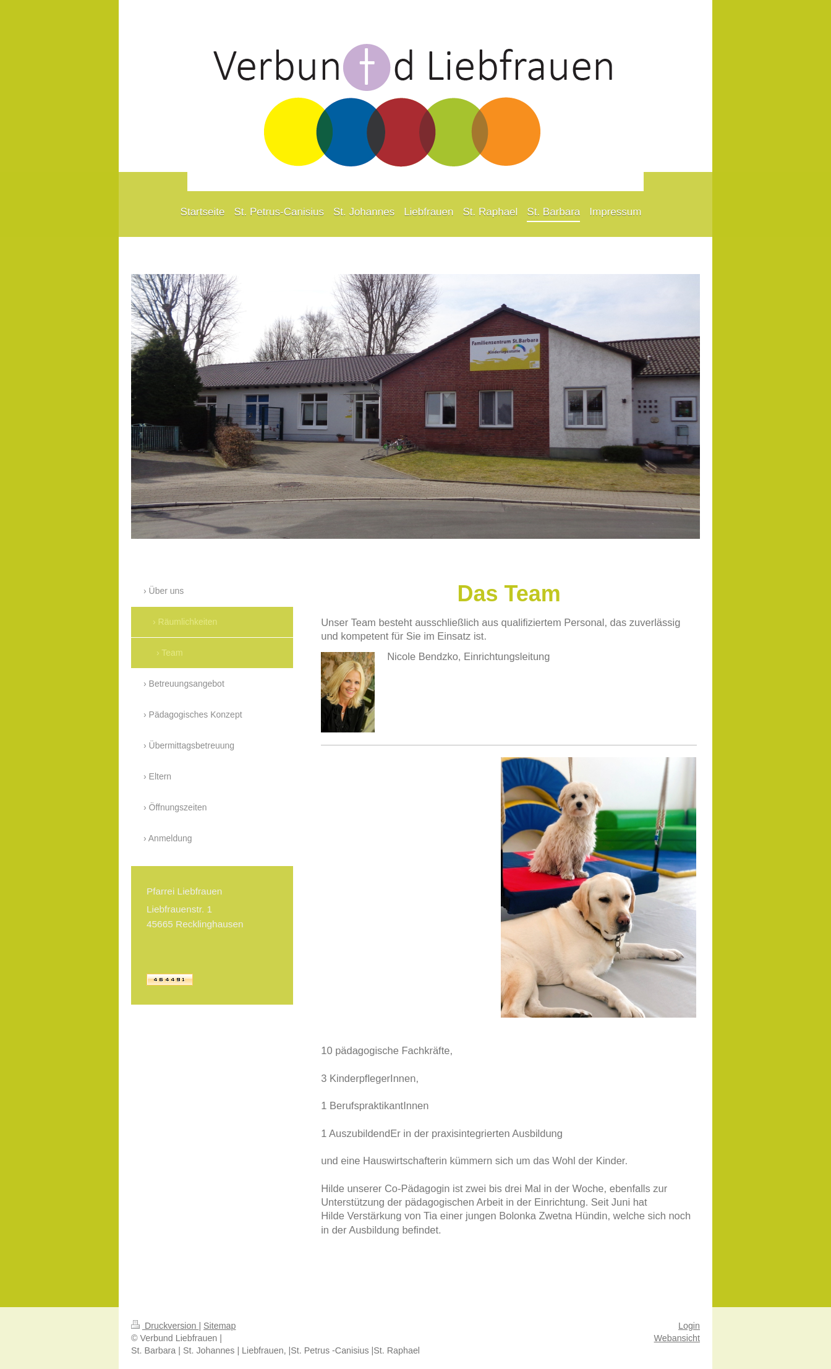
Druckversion (164, 1326)
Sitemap (219, 1326)
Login (689, 1326)
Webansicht (677, 1338)
